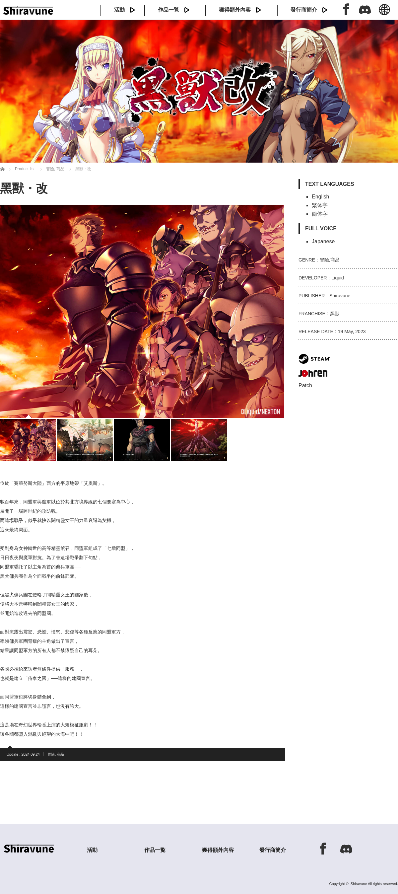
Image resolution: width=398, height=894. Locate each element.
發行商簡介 (304, 10)
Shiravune (359, 884)
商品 (60, 754)
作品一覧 (168, 10)
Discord (365, 9)
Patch (305, 385)
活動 (119, 10)
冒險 (51, 754)
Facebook (346, 9)
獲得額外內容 (235, 10)
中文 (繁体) (384, 13)
